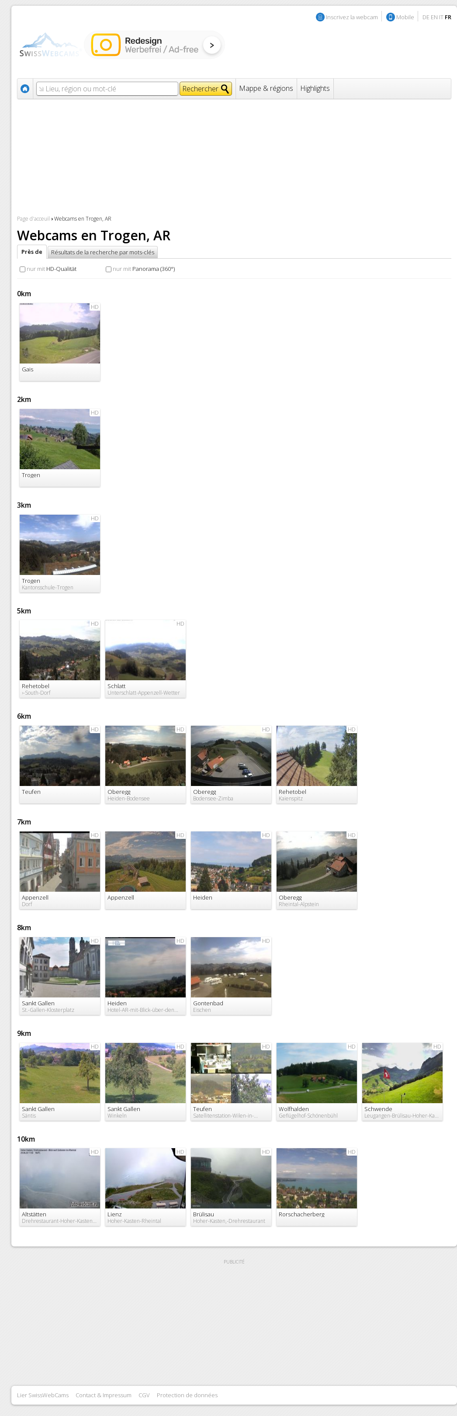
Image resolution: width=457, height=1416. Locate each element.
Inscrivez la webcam (352, 17)
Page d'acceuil (33, 218)
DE (425, 17)
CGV (144, 1395)
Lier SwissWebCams (43, 1395)
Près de (31, 252)
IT (441, 17)
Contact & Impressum (104, 1395)
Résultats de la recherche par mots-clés (102, 252)
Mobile (405, 17)
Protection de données (187, 1395)
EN (434, 17)
